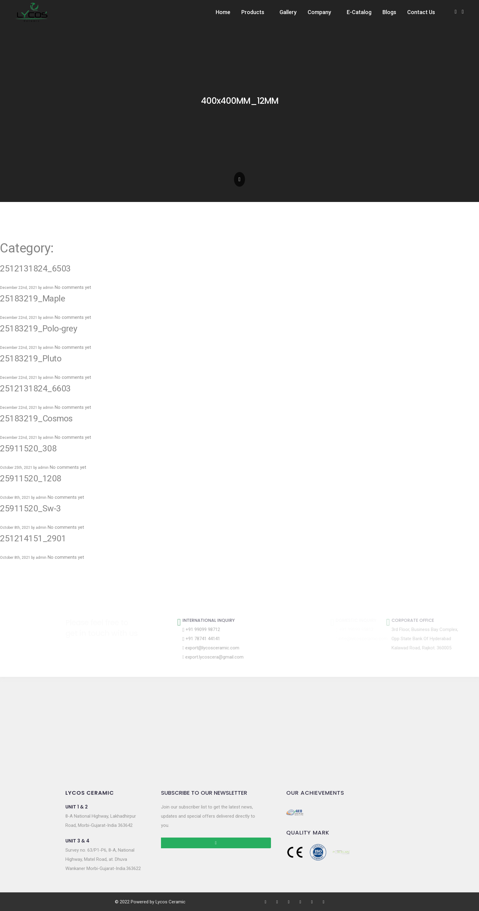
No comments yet (73, 287)
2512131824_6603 (35, 388)
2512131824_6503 (35, 268)
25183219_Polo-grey (38, 328)
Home (223, 12)
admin (48, 288)
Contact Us (421, 12)
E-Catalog (359, 12)
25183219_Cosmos (36, 418)
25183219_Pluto (30, 358)
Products (252, 12)
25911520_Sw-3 (30, 508)
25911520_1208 (30, 478)
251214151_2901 (33, 538)
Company (319, 12)
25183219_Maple (32, 298)
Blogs (389, 12)
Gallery (288, 12)
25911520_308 (28, 448)
